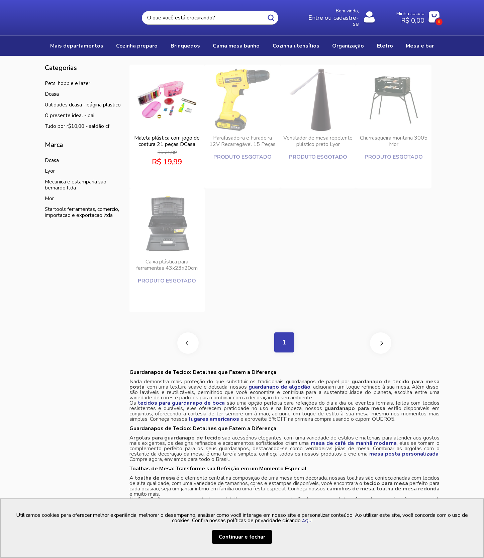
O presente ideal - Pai (69, 115)
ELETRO (385, 46)
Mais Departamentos (76, 46)
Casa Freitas (81, 15)
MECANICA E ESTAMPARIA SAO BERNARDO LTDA (75, 184)
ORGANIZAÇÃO (348, 46)
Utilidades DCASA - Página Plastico (83, 104)
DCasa (52, 94)
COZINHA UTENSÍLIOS (296, 46)
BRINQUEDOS (185, 46)
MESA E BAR (420, 46)
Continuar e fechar (242, 537)
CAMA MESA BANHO (236, 46)
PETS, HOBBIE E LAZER (67, 83)
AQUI (307, 521)
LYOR (50, 171)
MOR (49, 198)
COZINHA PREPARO (137, 46)
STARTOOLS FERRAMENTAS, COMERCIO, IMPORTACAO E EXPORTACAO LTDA (82, 212)
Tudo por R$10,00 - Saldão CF (77, 126)
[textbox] (210, 18)
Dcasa (52, 160)
